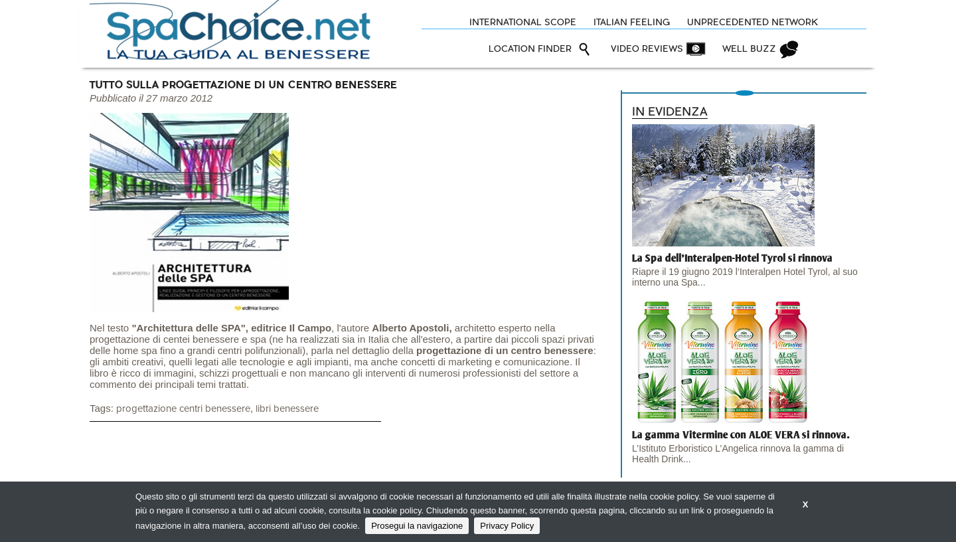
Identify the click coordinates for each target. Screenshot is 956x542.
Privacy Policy (507, 526)
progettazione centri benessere (183, 409)
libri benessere (287, 409)
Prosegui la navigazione (417, 526)
